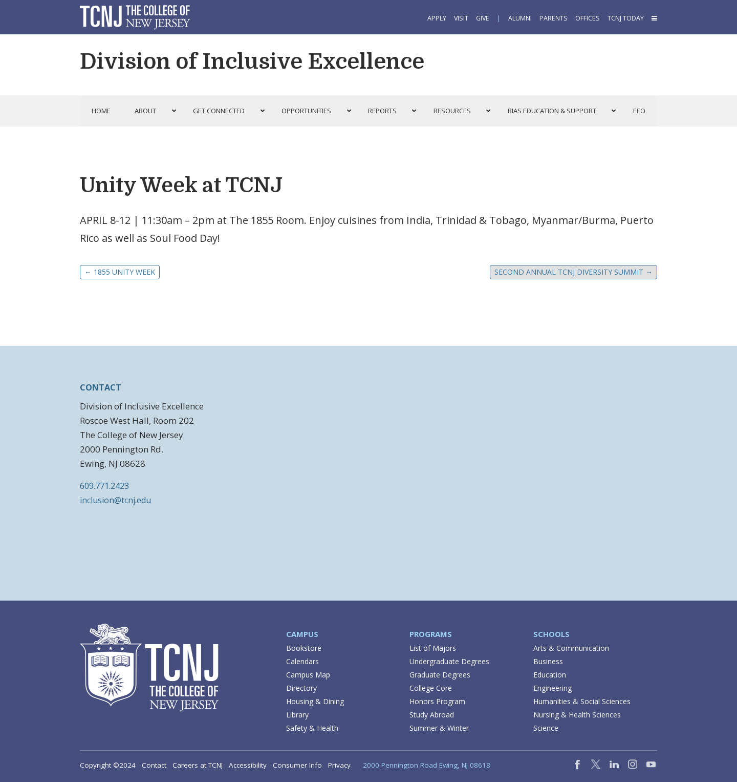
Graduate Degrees (439, 675)
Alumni (520, 18)
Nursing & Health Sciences (577, 714)
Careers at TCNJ (197, 765)
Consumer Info (297, 765)
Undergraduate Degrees (449, 661)
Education (549, 675)
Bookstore (303, 648)
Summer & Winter (439, 728)
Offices (587, 18)
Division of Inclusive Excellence (252, 61)
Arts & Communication (571, 648)
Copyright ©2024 (108, 765)
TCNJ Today (626, 18)
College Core (430, 688)
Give (482, 18)
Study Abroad (431, 714)
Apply (436, 18)
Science (545, 728)
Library (297, 714)
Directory (301, 688)
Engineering (552, 688)
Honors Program (437, 701)
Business (548, 661)
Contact (154, 765)
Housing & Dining (315, 701)
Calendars (302, 661)
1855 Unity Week (119, 272)
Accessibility (248, 765)
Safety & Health (312, 728)
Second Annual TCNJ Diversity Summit (573, 272)
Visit (461, 18)
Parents (553, 18)
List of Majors (432, 648)
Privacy (339, 765)
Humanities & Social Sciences (582, 701)
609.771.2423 (104, 485)
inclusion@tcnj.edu (115, 500)
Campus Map (308, 675)
